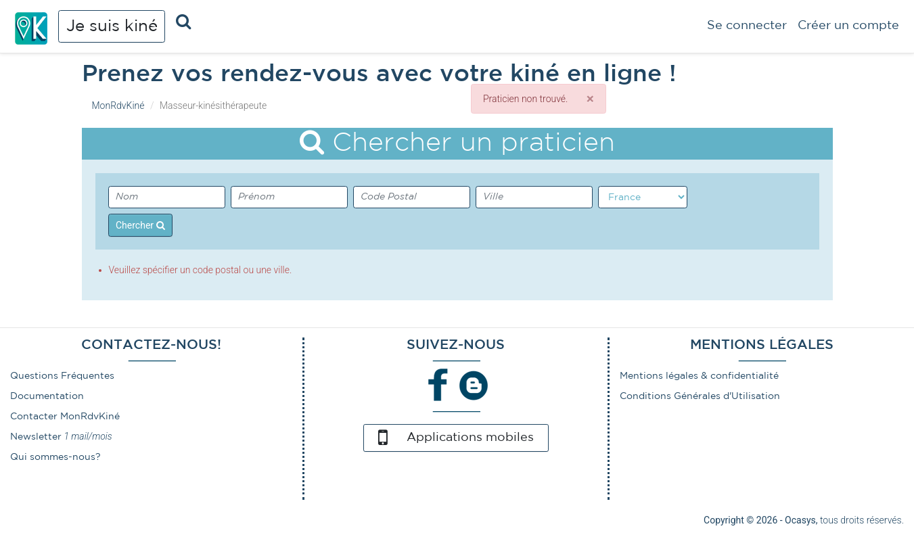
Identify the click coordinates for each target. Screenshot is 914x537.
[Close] (589, 99)
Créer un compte (848, 25)
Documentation (47, 396)
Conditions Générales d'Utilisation (700, 396)
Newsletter (36, 437)
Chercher (140, 225)
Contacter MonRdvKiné (65, 417)
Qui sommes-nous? (55, 457)
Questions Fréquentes (62, 376)
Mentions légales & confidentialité (699, 376)
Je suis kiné (112, 26)
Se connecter (747, 25)
